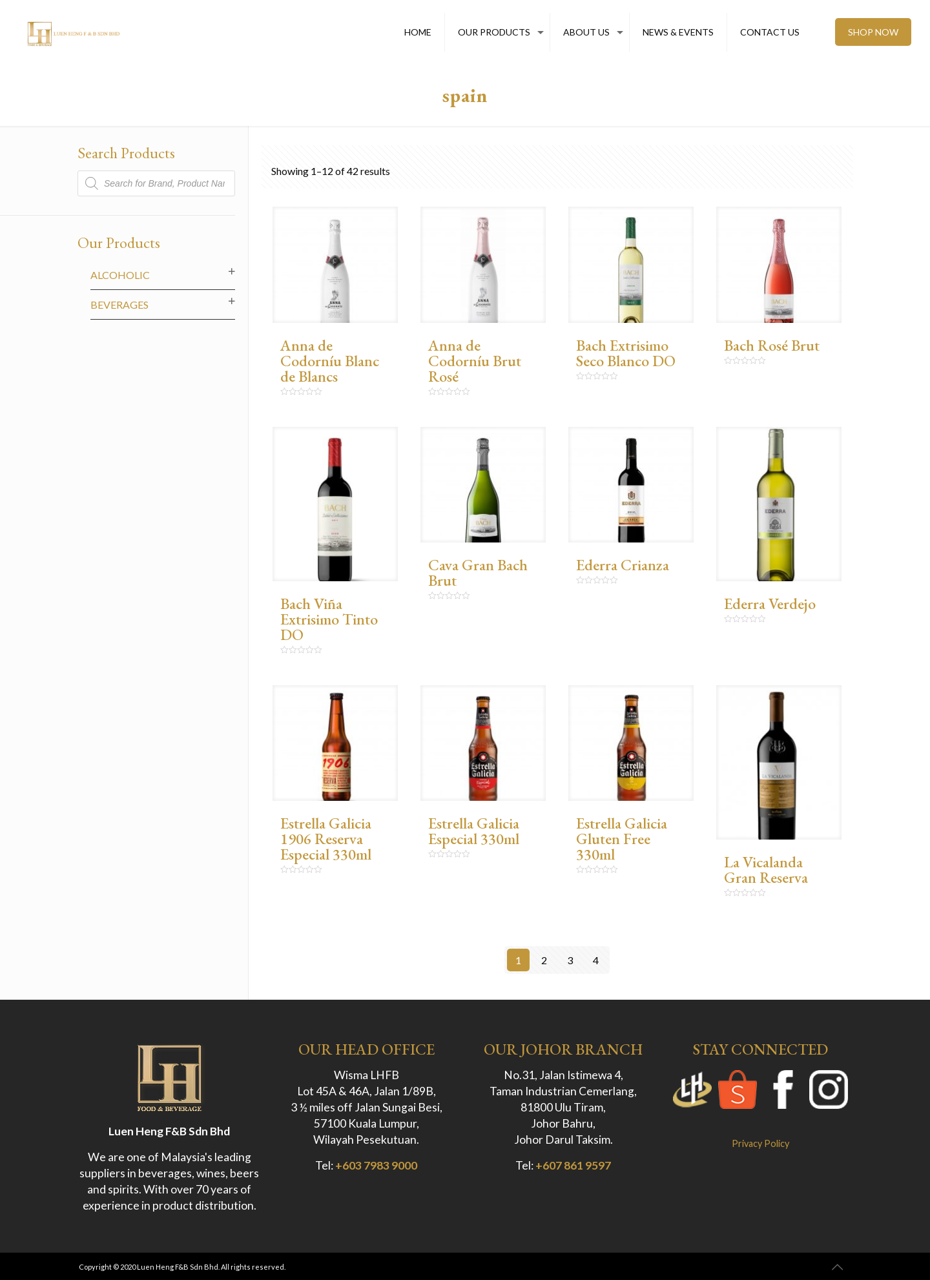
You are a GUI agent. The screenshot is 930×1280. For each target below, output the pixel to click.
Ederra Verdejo (770, 604)
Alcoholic (120, 275)
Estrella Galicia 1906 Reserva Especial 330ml (325, 838)
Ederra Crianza (622, 565)
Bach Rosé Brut (772, 345)
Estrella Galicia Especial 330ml (473, 831)
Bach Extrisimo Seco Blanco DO (626, 353)
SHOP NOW (873, 31)
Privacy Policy (760, 1143)
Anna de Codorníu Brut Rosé (474, 360)
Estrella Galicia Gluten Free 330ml (621, 838)
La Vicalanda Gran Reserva (766, 869)
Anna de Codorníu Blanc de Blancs (329, 360)
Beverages (119, 304)
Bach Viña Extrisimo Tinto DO (329, 619)
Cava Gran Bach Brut (478, 572)
